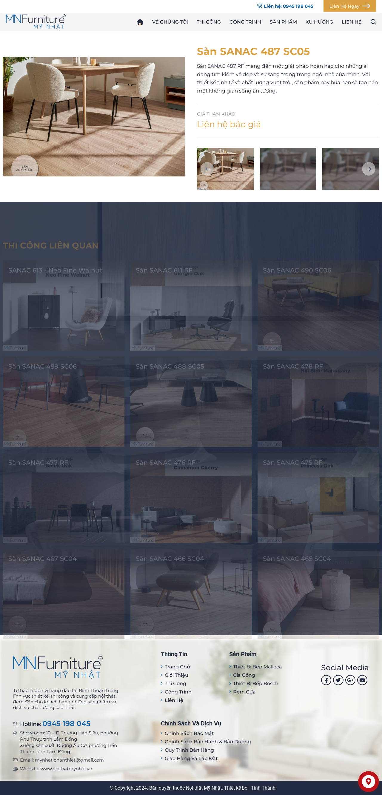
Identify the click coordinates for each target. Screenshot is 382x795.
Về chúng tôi (170, 22)
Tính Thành (263, 788)
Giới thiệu (176, 675)
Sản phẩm (283, 22)
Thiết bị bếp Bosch (255, 683)
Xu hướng (319, 22)
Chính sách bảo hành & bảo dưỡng (208, 742)
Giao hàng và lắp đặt (191, 758)
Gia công (244, 675)
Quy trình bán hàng (189, 750)
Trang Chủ (177, 667)
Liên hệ (352, 22)
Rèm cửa (244, 692)
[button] (207, 169)
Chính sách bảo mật (189, 733)
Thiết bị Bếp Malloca (257, 667)
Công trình (245, 22)
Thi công (209, 22)
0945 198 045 (66, 724)
